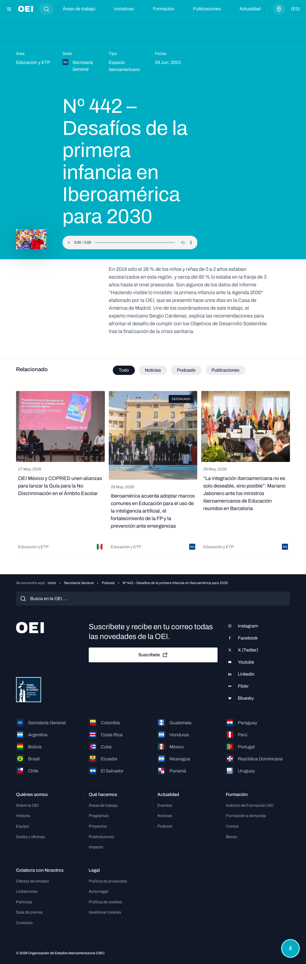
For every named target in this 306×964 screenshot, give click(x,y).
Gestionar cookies (105, 912)
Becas (231, 837)
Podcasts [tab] (186, 370)
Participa (24, 902)
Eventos (164, 805)
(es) (295, 8)
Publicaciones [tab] (225, 370)
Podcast (108, 583)
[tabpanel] (153, 472)
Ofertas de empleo (32, 881)
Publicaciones (207, 8)
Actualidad (250, 8)
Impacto (96, 847)
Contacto (24, 923)
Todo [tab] (124, 370)
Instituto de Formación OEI (249, 805)
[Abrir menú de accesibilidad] (290, 948)
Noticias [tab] (153, 370)
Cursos (232, 826)
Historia (23, 816)
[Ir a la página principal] (25, 9)
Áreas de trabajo (79, 8)
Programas (99, 816)
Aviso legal (98, 891)
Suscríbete (153, 655)
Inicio (52, 583)
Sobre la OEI (27, 805)
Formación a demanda (246, 816)
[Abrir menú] (9, 9)
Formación (163, 8)
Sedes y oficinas (30, 837)
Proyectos (98, 826)
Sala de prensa (29, 912)
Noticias (164, 816)
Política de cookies (105, 902)
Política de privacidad (108, 881)
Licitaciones (27, 891)
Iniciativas (124, 8)
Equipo (22, 826)
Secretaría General (79, 583)
